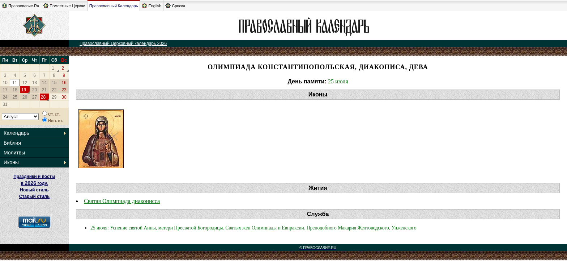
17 (5, 89)
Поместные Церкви (64, 5)
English (151, 5)
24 (5, 97)
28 (43, 97)
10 (5, 82)
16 (63, 82)
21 (44, 89)
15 (54, 82)
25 (15, 97)
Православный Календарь (113, 6)
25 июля (338, 81)
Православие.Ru (20, 5)
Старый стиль (34, 196)
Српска (175, 5)
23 (63, 89)
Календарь (16, 133)
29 (54, 97)
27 (34, 97)
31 (5, 104)
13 (34, 82)
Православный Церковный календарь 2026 (123, 43)
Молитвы (14, 153)
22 (54, 89)
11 (14, 82)
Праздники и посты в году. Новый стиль (34, 183)
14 (44, 82)
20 (34, 89)
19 (23, 89)
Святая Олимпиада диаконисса (122, 201)
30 (63, 97)
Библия (12, 143)
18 (15, 89)
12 (24, 82)
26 (24, 97)
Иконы (11, 162)
